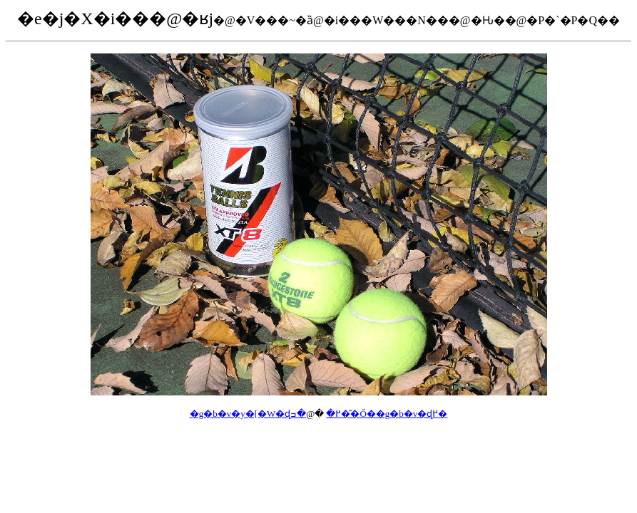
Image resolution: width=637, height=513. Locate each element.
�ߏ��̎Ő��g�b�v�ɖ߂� (368, 413)
